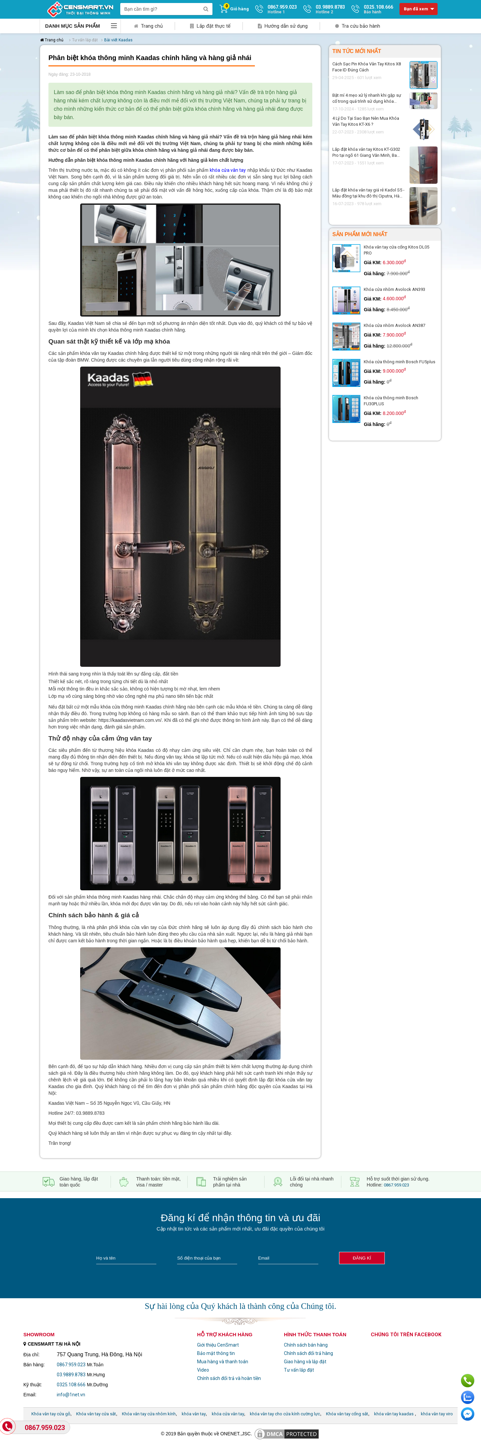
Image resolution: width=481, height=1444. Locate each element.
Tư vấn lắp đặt (299, 1370)
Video (203, 1370)
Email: (29, 1394)
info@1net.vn (71, 1394)
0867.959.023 (396, 1184)
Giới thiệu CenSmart (218, 1345)
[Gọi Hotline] (8, 1427)
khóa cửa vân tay (228, 170)
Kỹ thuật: (32, 1384)
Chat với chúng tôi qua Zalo (467, 1397)
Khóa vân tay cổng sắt (347, 1413)
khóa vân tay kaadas (394, 1413)
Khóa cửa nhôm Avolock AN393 (394, 289)
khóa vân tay (194, 1413)
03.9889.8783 (71, 1374)
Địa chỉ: (31, 1354)
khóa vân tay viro (437, 1413)
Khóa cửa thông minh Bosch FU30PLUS (391, 400)
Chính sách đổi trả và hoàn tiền (229, 1378)
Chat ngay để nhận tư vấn (467, 1414)
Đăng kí (362, 1258)
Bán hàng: (34, 1364)
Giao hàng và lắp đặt (305, 1361)
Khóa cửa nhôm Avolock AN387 (394, 325)
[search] (205, 9)
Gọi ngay (467, 1380)
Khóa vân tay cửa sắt (96, 1413)
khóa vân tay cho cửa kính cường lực (285, 1413)
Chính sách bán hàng (306, 1345)
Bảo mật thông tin (216, 1353)
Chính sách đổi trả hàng (308, 1353)
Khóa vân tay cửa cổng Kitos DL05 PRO (396, 250)
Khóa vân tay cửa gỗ (50, 1413)
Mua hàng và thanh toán (222, 1361)
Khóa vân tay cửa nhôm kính (149, 1413)
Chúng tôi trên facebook (406, 1335)
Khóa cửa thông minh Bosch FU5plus (399, 361)
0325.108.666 (71, 1384)
